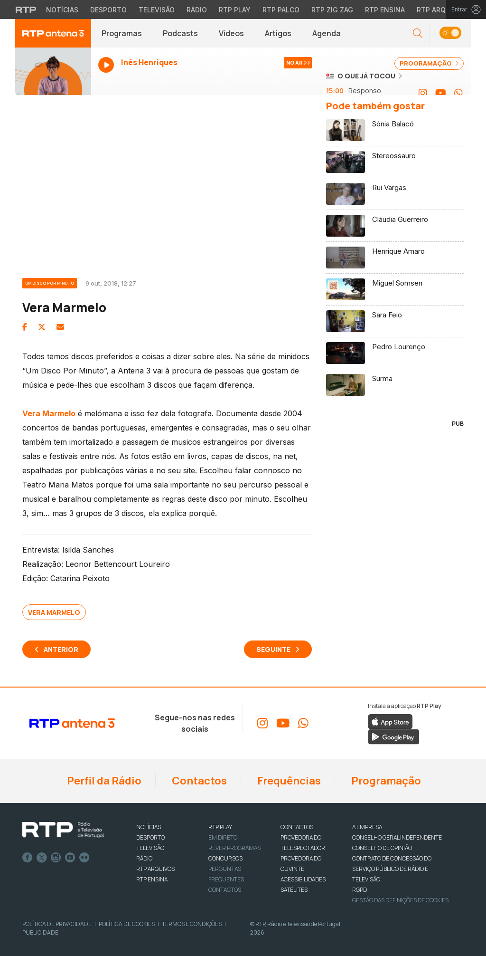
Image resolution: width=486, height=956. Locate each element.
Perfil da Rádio (103, 781)
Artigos (278, 33)
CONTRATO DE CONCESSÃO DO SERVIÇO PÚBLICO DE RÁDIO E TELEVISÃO (391, 868)
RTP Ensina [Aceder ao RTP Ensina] (385, 10)
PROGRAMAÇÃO (429, 63)
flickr (84, 857)
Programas (122, 33)
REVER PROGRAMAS (234, 848)
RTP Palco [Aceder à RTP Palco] (280, 10)
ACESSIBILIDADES (303, 879)
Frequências (288, 781)
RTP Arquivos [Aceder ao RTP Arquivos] (441, 10)
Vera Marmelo (54, 612)
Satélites (294, 890)
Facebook (27, 857)
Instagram (56, 857)
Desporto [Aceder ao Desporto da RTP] (108, 10)
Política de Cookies (127, 924)
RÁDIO (144, 858)
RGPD (359, 890)
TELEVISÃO (150, 848)
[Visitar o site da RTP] (26, 9)
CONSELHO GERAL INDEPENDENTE (397, 837)
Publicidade (40, 932)
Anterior (61, 649)
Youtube (70, 857)
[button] (417, 33)
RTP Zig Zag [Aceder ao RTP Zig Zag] (332, 10)
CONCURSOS (225, 858)
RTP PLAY (220, 827)
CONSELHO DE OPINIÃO (382, 848)
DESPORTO (150, 837)
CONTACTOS (296, 827)
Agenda (326, 33)
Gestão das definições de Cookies (400, 900)
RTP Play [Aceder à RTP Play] (235, 10)
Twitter (42, 857)
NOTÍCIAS (148, 827)
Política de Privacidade (57, 924)
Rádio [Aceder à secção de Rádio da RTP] (197, 10)
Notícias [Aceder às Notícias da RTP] (62, 10)
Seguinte (273, 649)
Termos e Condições (192, 924)
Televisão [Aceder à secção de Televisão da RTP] (157, 10)
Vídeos (231, 33)
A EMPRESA (367, 827)
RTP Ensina (152, 879)
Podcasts (180, 33)
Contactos (198, 781)
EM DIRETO (222, 837)
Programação (385, 781)
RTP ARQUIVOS (155, 869)
